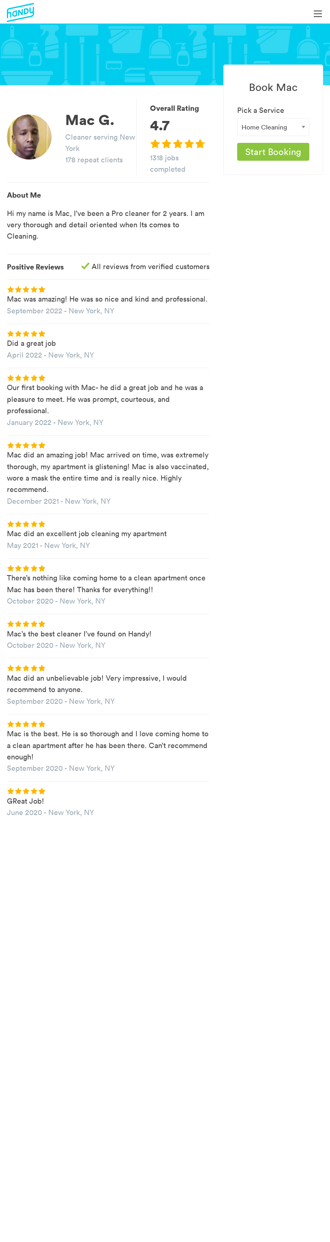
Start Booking (273, 152)
